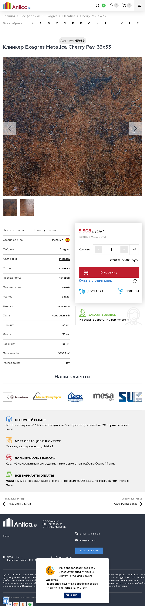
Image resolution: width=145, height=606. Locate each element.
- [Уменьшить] (98, 250)
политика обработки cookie (80, 583)
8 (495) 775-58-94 (90, 533)
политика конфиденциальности (68, 587)
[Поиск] (97, 6)
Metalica (64, 258)
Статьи (6, 536)
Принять (72, 595)
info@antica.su (88, 540)
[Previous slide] (9, 128)
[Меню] (139, 5)
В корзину (100, 272)
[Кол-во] (111, 249)
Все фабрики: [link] (13, 23)
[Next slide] (135, 128)
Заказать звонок (89, 550)
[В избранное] (135, 280)
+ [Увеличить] (124, 250)
